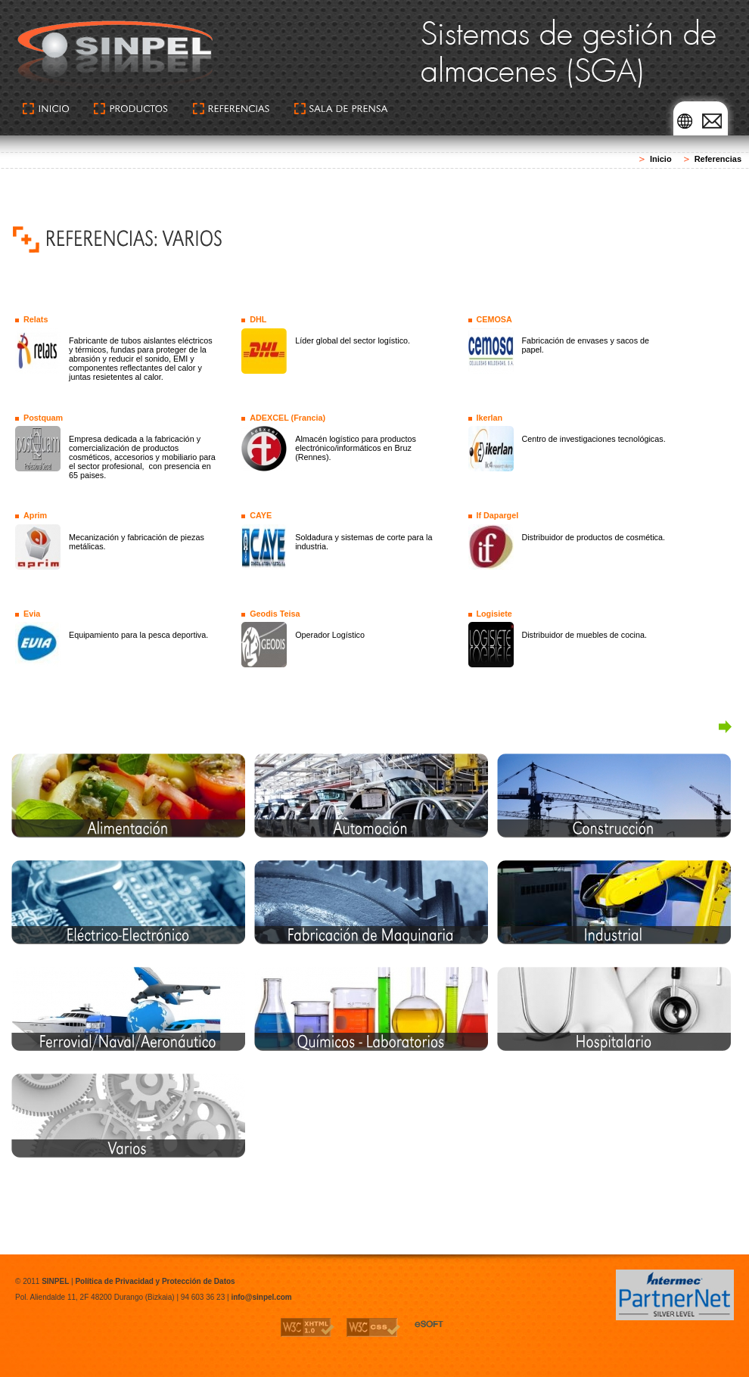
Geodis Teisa (275, 613)
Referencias (718, 158)
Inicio (661, 158)
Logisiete (493, 613)
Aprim (35, 515)
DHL (258, 319)
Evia (31, 613)
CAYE (261, 515)
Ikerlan (489, 417)
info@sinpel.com (261, 1297)
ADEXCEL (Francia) (287, 417)
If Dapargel (497, 515)
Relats (35, 319)
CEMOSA (493, 319)
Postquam (43, 417)
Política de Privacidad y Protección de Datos (155, 1281)
